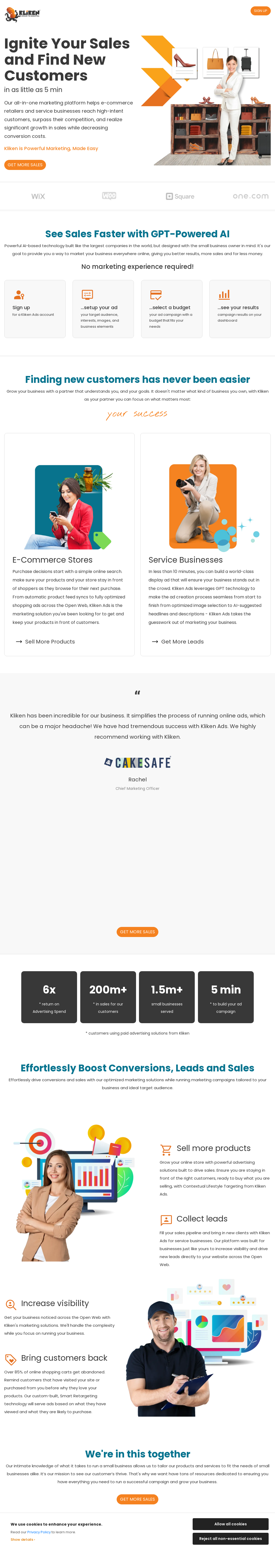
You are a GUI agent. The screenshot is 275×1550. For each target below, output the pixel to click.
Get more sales (25, 165)
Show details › (23, 1539)
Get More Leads (182, 641)
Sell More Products (50, 641)
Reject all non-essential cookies (230, 1538)
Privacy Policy (39, 1532)
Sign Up (260, 10)
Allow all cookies (230, 1524)
